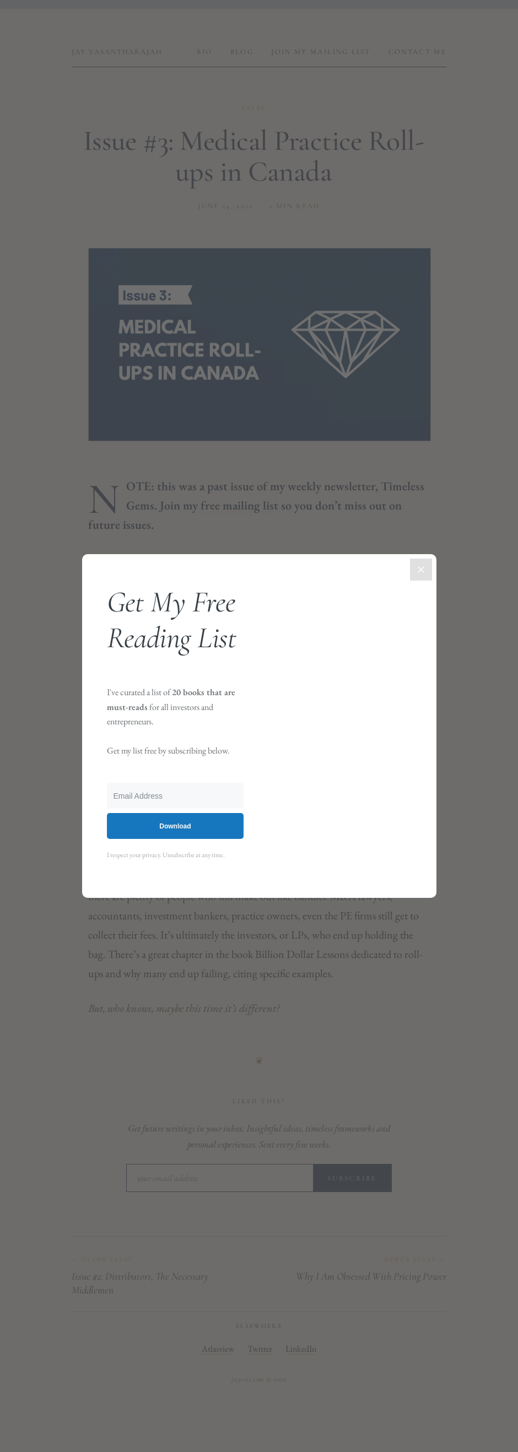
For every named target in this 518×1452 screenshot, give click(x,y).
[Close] (421, 570)
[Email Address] (175, 796)
